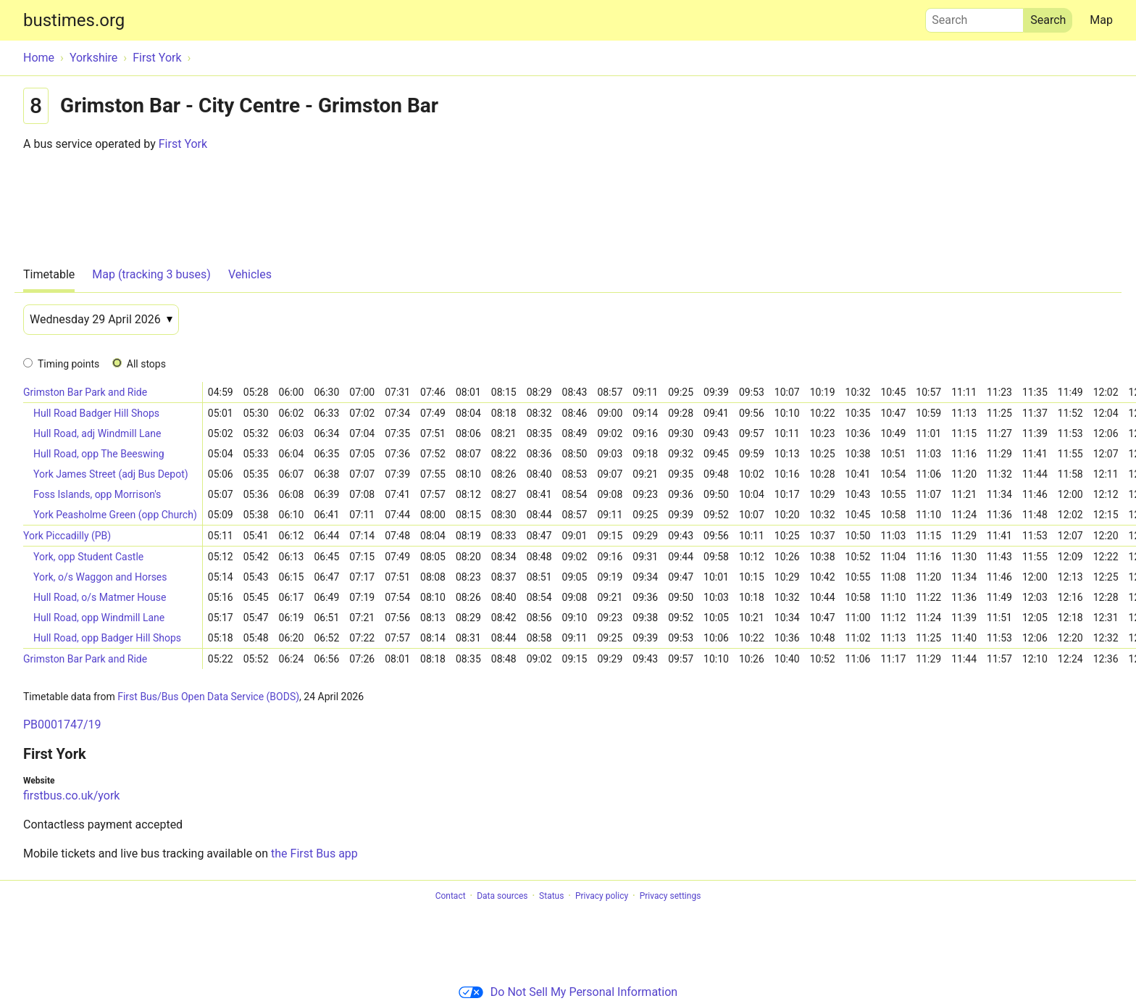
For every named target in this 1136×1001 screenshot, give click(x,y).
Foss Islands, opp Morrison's (97, 494)
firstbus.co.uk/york (71, 795)
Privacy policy (601, 896)
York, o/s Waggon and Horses (100, 577)
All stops (146, 364)
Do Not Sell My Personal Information (568, 992)
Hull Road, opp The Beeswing (98, 454)
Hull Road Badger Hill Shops (96, 413)
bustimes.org (74, 20)
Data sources (502, 896)
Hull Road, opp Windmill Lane (98, 617)
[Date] (101, 319)
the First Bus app (314, 853)
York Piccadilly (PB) (67, 535)
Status (551, 896)
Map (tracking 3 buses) (151, 274)
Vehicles (250, 274)
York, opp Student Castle (88, 556)
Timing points (68, 364)
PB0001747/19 (62, 724)
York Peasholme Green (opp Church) (115, 514)
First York (183, 144)
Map (1101, 20)
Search (974, 16)
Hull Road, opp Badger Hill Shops (107, 638)
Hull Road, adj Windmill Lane (97, 433)
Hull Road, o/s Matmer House (99, 597)
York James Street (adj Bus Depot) (110, 474)
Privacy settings (670, 896)
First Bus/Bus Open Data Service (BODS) (208, 696)
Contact (450, 896)
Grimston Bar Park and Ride (85, 392)
